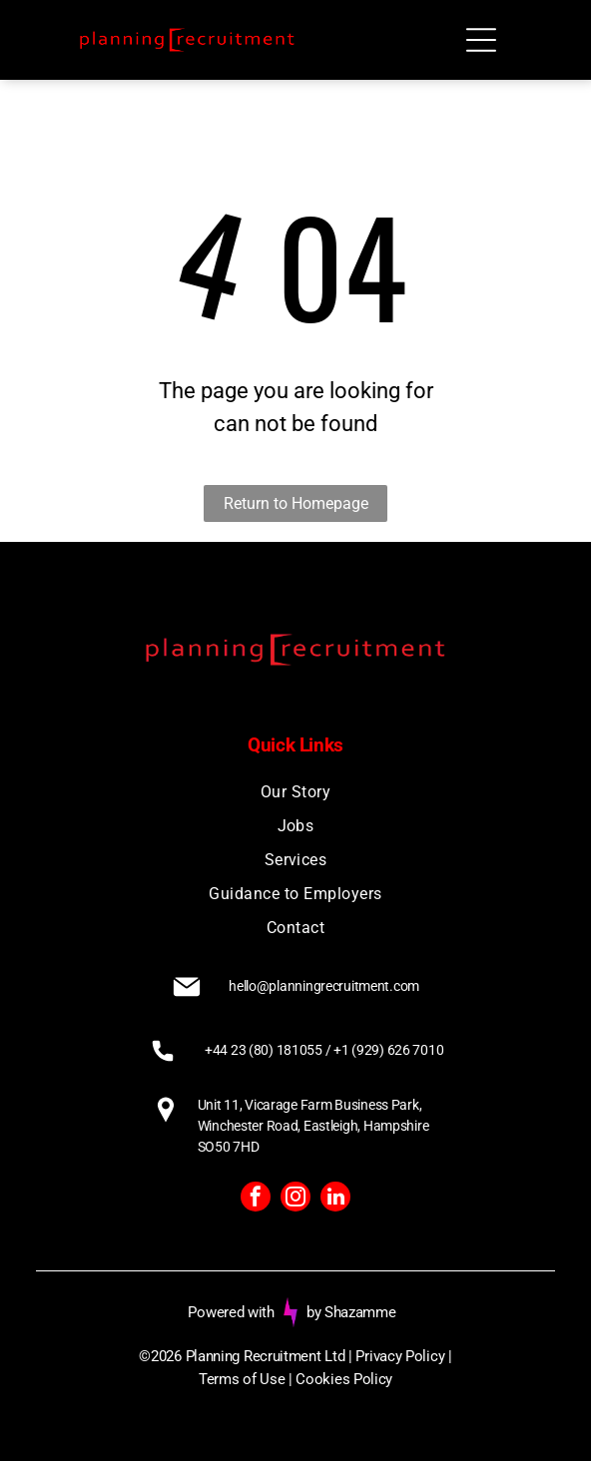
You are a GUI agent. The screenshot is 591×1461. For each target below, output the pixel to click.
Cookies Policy (344, 1379)
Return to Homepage (296, 503)
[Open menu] (481, 40)
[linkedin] (335, 1199)
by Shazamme (351, 1312)
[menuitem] (296, 792)
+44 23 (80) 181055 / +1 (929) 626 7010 (324, 1050)
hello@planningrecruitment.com (324, 986)
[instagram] (295, 1199)
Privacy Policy (399, 1356)
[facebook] (256, 1199)
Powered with (231, 1312)
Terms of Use (242, 1379)
